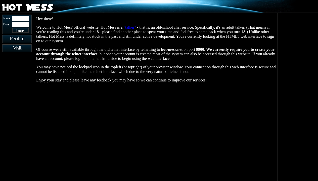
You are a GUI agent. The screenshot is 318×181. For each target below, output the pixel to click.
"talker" (129, 27)
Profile (17, 38)
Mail (17, 48)
